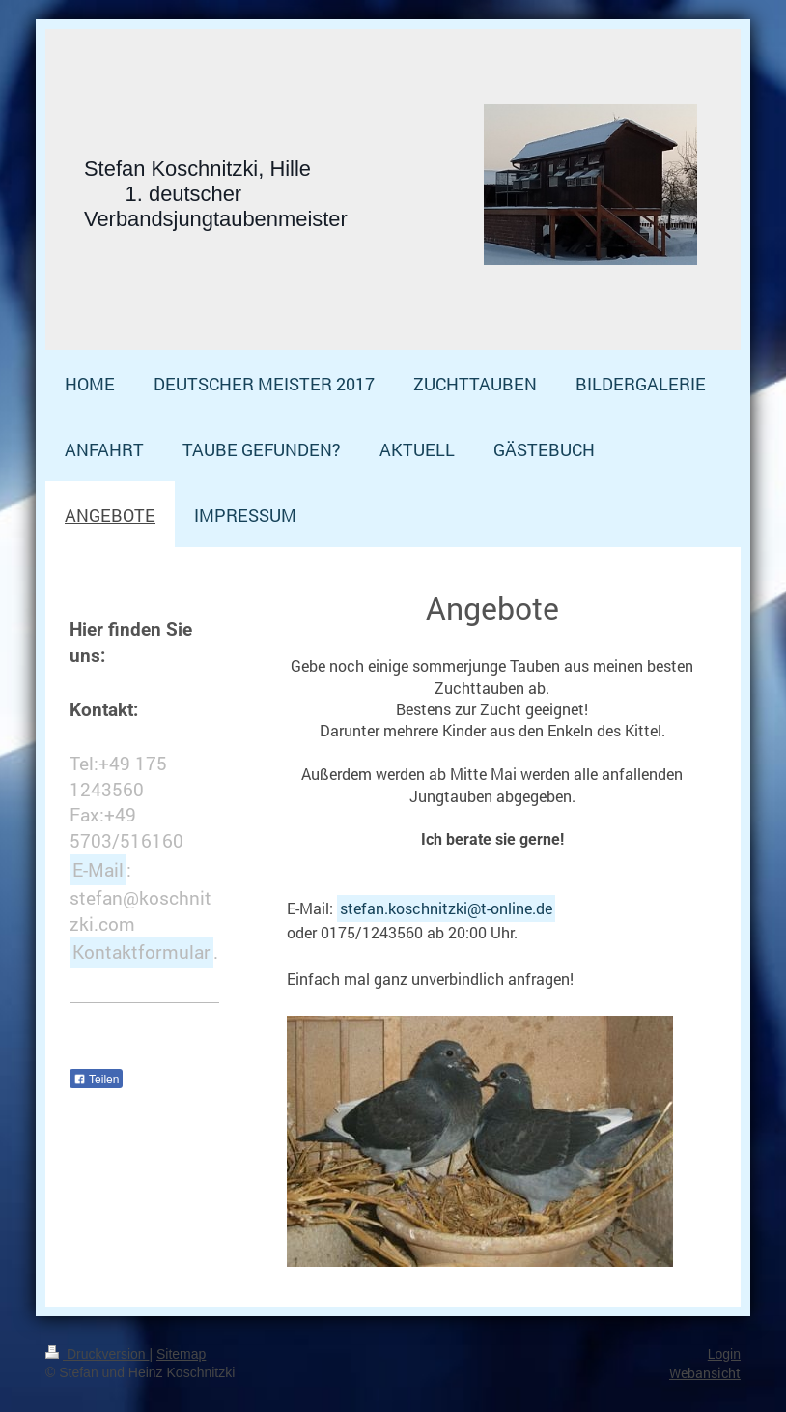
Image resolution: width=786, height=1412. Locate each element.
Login (724, 1354)
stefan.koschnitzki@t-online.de (446, 908)
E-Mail (98, 869)
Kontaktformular (141, 951)
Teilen (96, 1079)
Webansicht (705, 1373)
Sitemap (181, 1354)
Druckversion (97, 1354)
